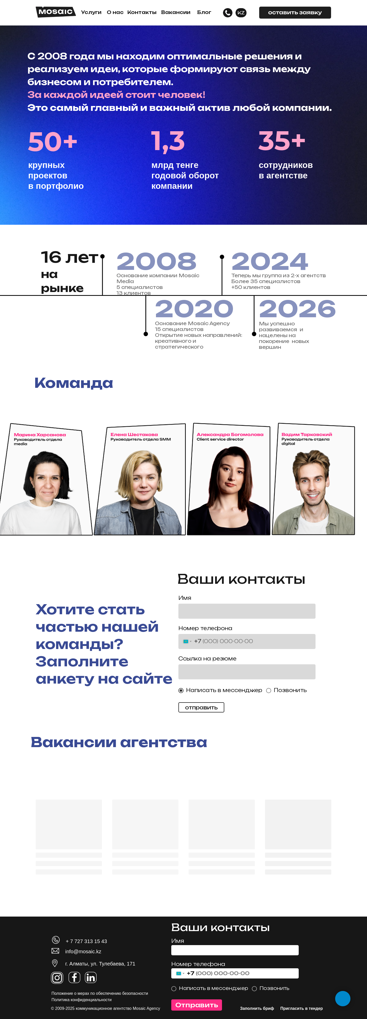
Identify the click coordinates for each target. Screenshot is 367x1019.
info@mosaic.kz (83, 951)
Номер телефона (205, 628)
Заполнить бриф (257, 1008)
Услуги (91, 12)
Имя (184, 598)
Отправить (196, 1005)
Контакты (141, 12)
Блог (204, 12)
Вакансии (175, 12)
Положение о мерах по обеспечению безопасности (99, 993)
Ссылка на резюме (207, 658)
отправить (201, 707)
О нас (115, 12)
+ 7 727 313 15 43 (86, 941)
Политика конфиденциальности (81, 1000)
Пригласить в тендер (301, 1008)
